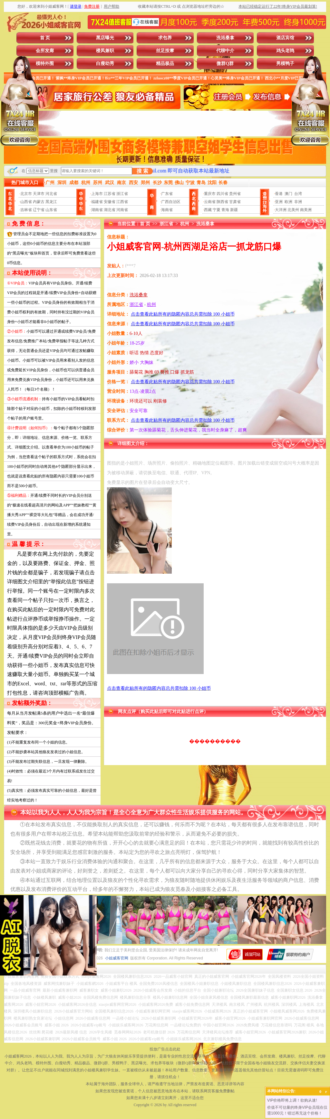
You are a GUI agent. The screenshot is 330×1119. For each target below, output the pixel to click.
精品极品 (165, 63)
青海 (225, 210)
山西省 (26, 201)
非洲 (298, 201)
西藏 (208, 210)
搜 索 (142, 171)
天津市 (38, 193)
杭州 (184, 223)
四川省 (222, 193)
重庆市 (210, 193)
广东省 (167, 193)
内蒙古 (38, 201)
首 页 (45, 37)
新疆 (234, 210)
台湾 (298, 193)
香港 (279, 193)
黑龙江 (51, 201)
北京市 (26, 193)
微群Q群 (225, 63)
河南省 (122, 210)
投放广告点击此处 (165, 1049)
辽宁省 (38, 210)
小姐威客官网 (116, 958)
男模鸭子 (285, 63)
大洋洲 (280, 210)
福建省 (97, 201)
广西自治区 (170, 201)
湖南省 (97, 210)
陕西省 (222, 201)
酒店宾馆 (285, 37)
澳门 (288, 193)
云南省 (210, 201)
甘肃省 (235, 201)
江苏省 (109, 193)
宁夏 (216, 210)
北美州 (293, 210)
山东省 (51, 210)
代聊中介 (225, 50)
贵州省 (235, 193)
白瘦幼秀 (105, 63)
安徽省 (109, 201)
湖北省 (109, 210)
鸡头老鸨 (285, 50)
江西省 (122, 201)
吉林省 (26, 210)
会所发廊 (45, 50)
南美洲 (306, 210)
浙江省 (122, 193)
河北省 (51, 193)
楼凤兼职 (105, 50)
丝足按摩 (165, 50)
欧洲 (288, 201)
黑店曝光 (105, 37)
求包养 (165, 37)
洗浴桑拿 (225, 37)
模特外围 (45, 63)
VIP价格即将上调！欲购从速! (292, 1100)
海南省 (167, 210)
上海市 (97, 193)
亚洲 (279, 201)
